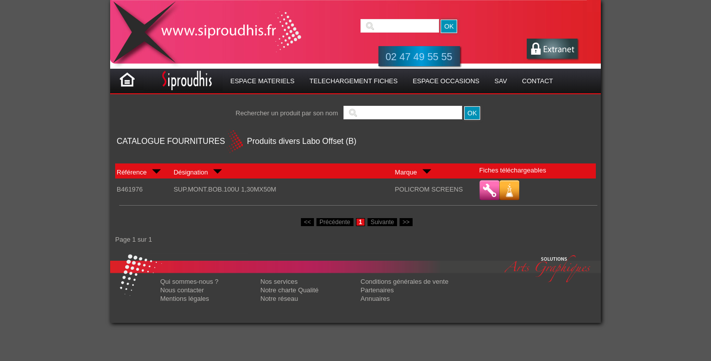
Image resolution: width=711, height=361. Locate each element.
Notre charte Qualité (289, 290)
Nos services (278, 281)
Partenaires (377, 290)
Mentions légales (184, 298)
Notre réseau (279, 298)
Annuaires (375, 298)
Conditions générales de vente (405, 281)
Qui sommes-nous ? (189, 281)
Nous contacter (182, 290)
